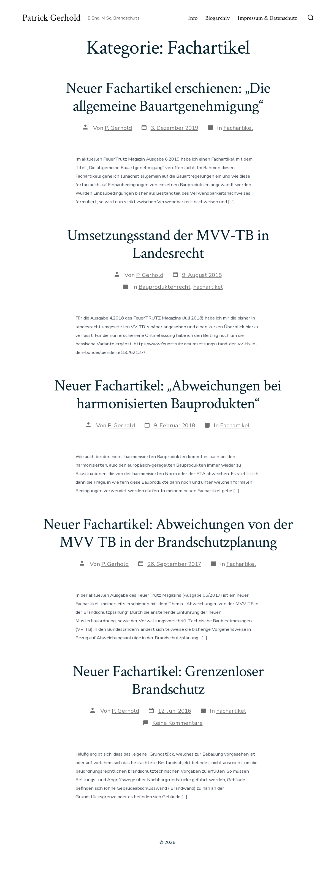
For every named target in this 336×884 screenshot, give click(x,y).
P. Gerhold (118, 128)
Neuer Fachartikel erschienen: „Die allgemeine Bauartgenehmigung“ (168, 97)
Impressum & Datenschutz (267, 18)
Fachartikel (238, 128)
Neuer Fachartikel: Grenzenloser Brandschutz (168, 680)
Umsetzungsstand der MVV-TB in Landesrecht (168, 244)
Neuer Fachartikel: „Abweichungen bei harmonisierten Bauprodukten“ (168, 395)
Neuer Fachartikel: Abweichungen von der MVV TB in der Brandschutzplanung (168, 533)
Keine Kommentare (177, 723)
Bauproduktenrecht (165, 287)
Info (192, 18)
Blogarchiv (217, 18)
